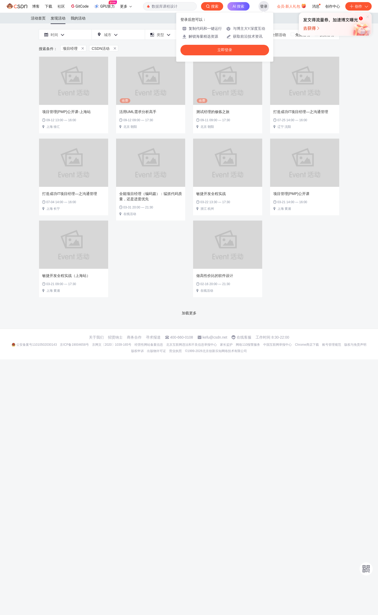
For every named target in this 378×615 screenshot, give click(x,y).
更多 (126, 6)
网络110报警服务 (248, 344)
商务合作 (134, 337)
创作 (358, 6)
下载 (48, 6)
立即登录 (224, 50)
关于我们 (96, 337)
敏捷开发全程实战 (211, 194)
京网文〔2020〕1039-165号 (111, 344)
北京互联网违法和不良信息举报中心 (191, 344)
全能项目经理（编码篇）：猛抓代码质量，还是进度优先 (150, 196)
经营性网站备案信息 (149, 344)
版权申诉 (137, 351)
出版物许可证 (156, 351)
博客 (36, 6)
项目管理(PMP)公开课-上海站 (66, 112)
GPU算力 (105, 5)
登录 (263, 6)
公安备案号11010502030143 (36, 344)
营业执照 (175, 351)
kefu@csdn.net (215, 337)
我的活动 (78, 18)
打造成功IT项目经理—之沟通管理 (300, 112)
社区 (61, 6)
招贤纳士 (115, 337)
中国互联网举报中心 (277, 344)
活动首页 (38, 18)
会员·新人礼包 (291, 5)
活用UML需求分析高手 (138, 112)
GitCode (79, 6)
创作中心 (332, 6)
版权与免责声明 (355, 344)
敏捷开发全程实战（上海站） (66, 276)
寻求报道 (153, 337)
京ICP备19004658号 (74, 344)
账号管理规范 (331, 344)
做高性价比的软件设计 (214, 276)
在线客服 (244, 337)
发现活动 (58, 18)
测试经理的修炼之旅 (212, 112)
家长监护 (226, 344)
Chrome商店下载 (307, 344)
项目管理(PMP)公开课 (291, 194)
